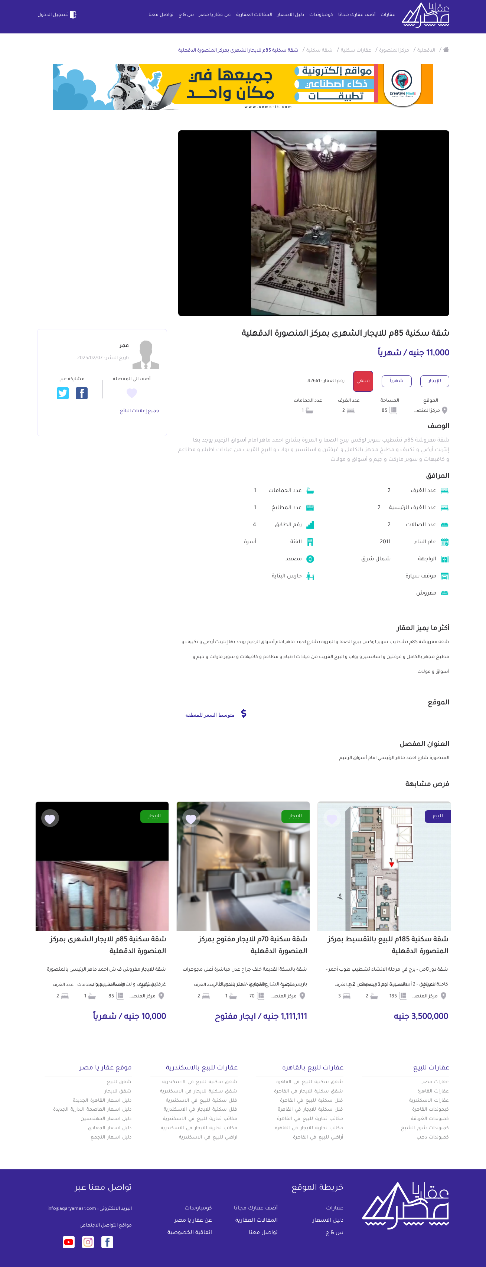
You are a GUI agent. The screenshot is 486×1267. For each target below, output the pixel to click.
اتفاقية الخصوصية (189, 1233)
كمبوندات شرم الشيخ (425, 1128)
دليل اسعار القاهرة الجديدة (102, 1101)
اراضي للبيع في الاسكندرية (208, 1137)
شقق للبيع (119, 1082)
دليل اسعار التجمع (111, 1137)
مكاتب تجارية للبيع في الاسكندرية (200, 1119)
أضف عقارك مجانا (356, 15)
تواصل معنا (161, 15)
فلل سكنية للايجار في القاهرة (310, 1110)
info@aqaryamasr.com (72, 1209)
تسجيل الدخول (57, 14)
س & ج (186, 15)
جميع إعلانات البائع (139, 411)
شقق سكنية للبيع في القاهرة (309, 1082)
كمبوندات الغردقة (430, 1119)
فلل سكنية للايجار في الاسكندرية (200, 1110)
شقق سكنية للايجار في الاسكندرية (198, 1091)
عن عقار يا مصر (215, 15)
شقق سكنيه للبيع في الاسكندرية (199, 1082)
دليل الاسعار (290, 15)
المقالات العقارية (254, 15)
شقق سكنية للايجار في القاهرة (308, 1091)
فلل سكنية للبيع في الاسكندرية (201, 1101)
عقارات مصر (435, 1082)
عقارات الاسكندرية (429, 1101)
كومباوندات (321, 15)
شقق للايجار (118, 1091)
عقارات (388, 15)
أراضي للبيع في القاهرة (318, 1137)
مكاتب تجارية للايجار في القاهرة (309, 1128)
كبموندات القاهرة (430, 1110)
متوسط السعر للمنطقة (216, 713)
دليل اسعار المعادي (110, 1128)
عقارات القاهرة (433, 1091)
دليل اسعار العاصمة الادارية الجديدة (92, 1110)
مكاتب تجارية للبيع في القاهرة (310, 1119)
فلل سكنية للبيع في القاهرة (311, 1101)
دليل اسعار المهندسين (106, 1119)
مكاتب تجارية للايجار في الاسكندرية (199, 1128)
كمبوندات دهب (433, 1137)
